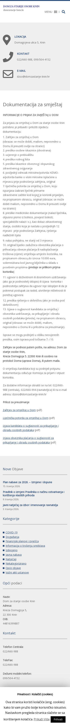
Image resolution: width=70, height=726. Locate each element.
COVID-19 (12, 532)
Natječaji (11, 559)
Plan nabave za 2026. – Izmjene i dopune (27, 482)
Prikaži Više (42, 719)
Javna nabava (14, 554)
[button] (48, 12)
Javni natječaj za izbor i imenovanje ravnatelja (30, 505)
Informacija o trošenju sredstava (25, 545)
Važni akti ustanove (17, 572)
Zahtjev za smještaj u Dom (19, 410)
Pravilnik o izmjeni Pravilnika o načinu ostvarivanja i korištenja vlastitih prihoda (33, 493)
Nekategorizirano (16, 563)
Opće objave (13, 568)
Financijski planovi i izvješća (22, 541)
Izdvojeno (12, 550)
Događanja (12, 537)
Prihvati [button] (58, 719)
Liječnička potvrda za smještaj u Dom (25, 418)
